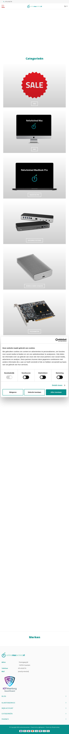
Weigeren (13, 392)
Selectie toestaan (34, 392)
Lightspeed (41, 727)
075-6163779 (7, 1)
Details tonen (57, 385)
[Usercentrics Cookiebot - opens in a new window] (57, 340)
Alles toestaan (56, 392)
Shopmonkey (55, 727)
